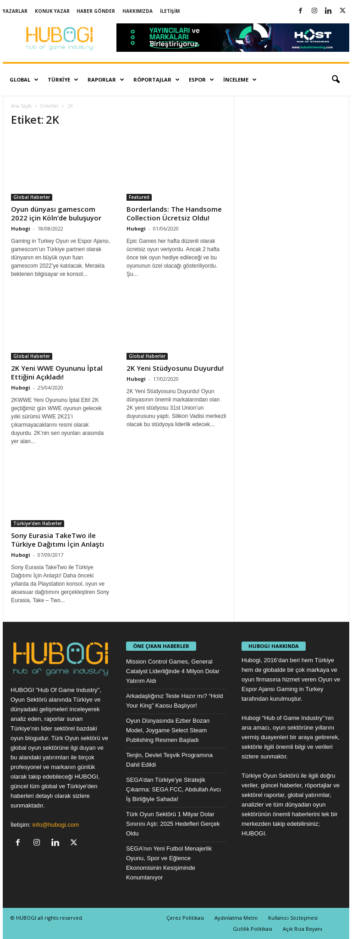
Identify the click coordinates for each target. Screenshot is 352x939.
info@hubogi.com (56, 824)
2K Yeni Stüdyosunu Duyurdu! (175, 368)
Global (24, 80)
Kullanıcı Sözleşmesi (293, 917)
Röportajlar (156, 80)
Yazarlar (15, 11)
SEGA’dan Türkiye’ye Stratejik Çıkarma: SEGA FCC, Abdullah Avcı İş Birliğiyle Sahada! (173, 789)
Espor (201, 80)
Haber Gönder (96, 11)
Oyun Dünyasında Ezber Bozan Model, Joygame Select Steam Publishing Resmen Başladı (167, 730)
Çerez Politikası (185, 917)
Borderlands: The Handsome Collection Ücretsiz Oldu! (174, 213)
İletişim (170, 11)
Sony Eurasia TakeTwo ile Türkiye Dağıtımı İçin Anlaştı (57, 540)
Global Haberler (31, 197)
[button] (335, 80)
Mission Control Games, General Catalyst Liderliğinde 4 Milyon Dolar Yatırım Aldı (173, 671)
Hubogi (20, 228)
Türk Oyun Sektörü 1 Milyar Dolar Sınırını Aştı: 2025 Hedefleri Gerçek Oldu (173, 824)
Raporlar (106, 80)
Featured (139, 197)
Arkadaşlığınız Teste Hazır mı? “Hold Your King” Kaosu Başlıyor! (174, 700)
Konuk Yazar (52, 11)
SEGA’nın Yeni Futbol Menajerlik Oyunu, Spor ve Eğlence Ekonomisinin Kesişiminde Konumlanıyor (169, 863)
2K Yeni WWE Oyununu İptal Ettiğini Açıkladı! (57, 372)
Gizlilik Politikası (252, 928)
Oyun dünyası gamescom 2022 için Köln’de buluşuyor (56, 213)
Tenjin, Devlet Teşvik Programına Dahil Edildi (169, 760)
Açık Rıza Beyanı (302, 928)
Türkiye (63, 80)
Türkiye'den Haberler (37, 523)
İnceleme (240, 80)
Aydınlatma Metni (236, 917)
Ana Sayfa (21, 106)
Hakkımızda (137, 11)
